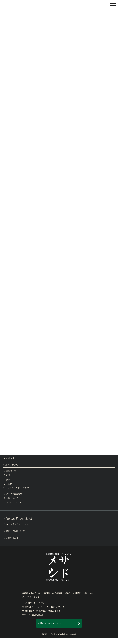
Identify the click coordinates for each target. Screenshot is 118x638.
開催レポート (12, 453)
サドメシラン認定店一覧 (17, 427)
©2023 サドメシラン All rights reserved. (59, 634)
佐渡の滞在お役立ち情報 (17, 436)
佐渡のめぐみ (12, 423)
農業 (8, 475)
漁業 (8, 479)
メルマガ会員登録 (14, 493)
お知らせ (10, 457)
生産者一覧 (11, 470)
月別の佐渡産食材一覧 (16, 418)
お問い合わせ (12, 498)
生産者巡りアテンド (15, 432)
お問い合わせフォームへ (49, 623)
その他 (9, 483)
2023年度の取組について (17, 524)
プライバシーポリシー (15, 502)
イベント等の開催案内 (16, 449)
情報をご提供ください (16, 531)
